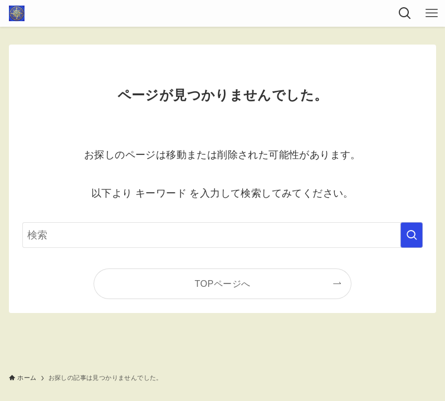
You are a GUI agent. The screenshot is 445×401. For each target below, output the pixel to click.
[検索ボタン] (405, 13)
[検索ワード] (222, 235)
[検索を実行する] (411, 235)
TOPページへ (223, 283)
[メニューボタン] (431, 13)
